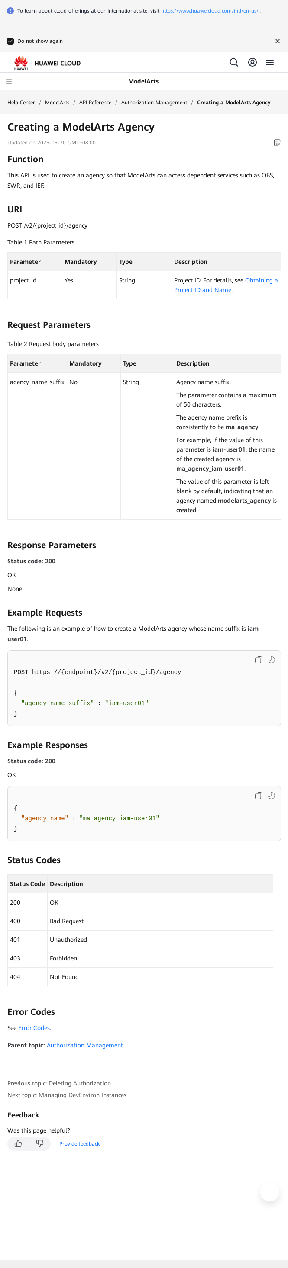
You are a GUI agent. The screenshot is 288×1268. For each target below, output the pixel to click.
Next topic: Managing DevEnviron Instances (66, 1094)
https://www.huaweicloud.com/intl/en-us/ (210, 11)
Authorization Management (154, 103)
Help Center (21, 103)
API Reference (95, 103)
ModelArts (57, 103)
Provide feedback (79, 1144)
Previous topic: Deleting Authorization (59, 1083)
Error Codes (34, 1027)
